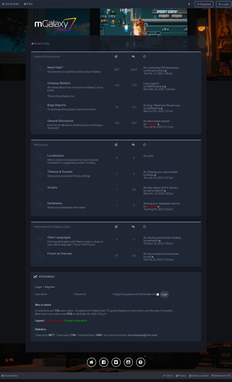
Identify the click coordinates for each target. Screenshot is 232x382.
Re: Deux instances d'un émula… (162, 253)
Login (38, 286)
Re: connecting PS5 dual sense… (162, 67)
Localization (55, 155)
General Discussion (60, 120)
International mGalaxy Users (52, 226)
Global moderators (75, 319)
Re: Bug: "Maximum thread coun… (163, 104)
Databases (54, 202)
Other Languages (59, 237)
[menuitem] (28, 3)
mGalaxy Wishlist (59, 82)
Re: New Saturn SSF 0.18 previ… (161, 187)
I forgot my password (125, 293)
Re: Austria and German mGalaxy (162, 237)
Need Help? (55, 66)
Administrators (54, 319)
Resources (41, 144)
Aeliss (150, 174)
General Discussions (47, 56)
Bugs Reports (56, 104)
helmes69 (152, 240)
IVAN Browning (155, 85)
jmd (149, 256)
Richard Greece (155, 69)
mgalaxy (152, 123)
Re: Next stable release (157, 120)
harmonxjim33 (155, 189)
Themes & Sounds (60, 171)
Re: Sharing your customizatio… (161, 171)
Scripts (52, 186)
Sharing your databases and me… (163, 202)
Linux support (151, 82)
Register (50, 286)
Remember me (149, 293)
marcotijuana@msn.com (142, 334)
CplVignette (153, 107)
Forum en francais (59, 253)
